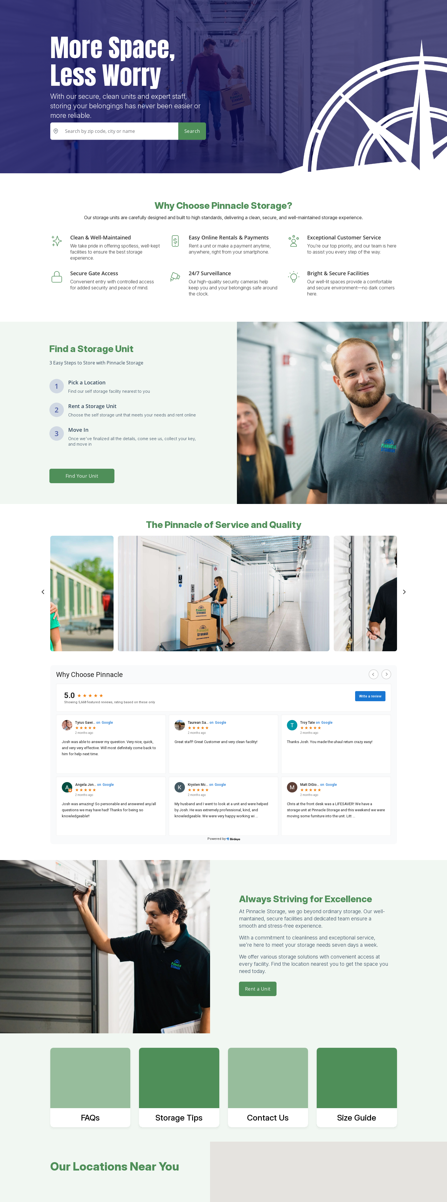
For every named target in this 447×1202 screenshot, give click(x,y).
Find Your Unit (82, 476)
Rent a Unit (257, 989)
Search (192, 131)
